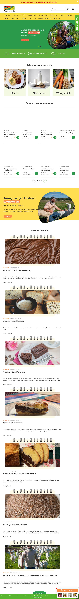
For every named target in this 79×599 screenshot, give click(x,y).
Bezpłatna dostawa (62, 577)
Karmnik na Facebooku (27, 573)
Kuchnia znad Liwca (8, 166)
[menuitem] (8, 15)
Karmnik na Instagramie (27, 579)
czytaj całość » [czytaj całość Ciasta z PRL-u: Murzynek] (7, 333)
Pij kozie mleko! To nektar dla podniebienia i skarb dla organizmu (21, 424)
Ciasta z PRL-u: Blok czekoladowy (17, 270)
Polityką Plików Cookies (36, 595)
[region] (39, 34)
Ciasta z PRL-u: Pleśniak (50, 321)
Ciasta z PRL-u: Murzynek (14, 321)
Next (72, 83)
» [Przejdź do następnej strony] (45, 180)
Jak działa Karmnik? (8, 573)
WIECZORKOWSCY (27, 166)
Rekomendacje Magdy (45, 579)
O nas (4, 577)
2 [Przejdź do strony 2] (39, 181)
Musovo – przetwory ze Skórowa (67, 130)
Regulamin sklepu (62, 575)
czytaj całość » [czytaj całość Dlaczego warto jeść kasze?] (44, 384)
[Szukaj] (67, 9)
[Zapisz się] (71, 496)
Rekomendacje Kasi (44, 581)
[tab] (38, 46)
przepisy (14, 267)
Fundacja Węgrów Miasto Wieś (29, 581)
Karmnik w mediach (26, 575)
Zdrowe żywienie (53, 369)
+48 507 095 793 (70, 521)
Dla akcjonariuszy (7, 575)
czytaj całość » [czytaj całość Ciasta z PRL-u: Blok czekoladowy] (7, 282)
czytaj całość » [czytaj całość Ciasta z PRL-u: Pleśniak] (44, 333)
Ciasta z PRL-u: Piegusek (50, 270)
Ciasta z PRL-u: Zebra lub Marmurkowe (19, 372)
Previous (5, 83)
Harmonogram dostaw (63, 579)
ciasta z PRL (18, 267)
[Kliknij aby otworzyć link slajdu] (39, 205)
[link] (39, 34)
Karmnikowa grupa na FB (27, 577)
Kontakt (5, 579)
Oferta (9, 213)
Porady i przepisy (44, 573)
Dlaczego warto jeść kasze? (52, 372)
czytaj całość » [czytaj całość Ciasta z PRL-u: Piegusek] (44, 282)
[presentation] (62, 501)
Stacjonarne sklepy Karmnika (10, 581)
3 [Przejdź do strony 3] (41, 181)
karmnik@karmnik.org (69, 525)
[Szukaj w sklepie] (58, 8)
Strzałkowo (6, 130)
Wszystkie (39, 441)
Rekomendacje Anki (44, 577)
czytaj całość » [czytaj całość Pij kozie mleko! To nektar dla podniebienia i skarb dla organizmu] (7, 435)
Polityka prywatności (63, 573)
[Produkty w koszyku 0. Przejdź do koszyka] (73, 8)
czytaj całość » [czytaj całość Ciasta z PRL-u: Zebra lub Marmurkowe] (7, 384)
